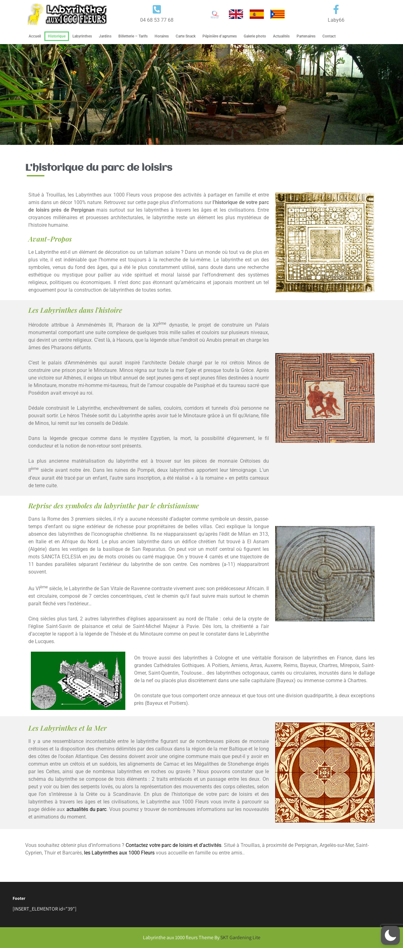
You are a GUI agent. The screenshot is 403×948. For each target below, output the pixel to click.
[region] (201, 94)
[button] (390, 935)
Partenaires (306, 36)
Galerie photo (255, 36)
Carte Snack (186, 36)
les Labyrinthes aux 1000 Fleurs (119, 853)
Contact (329, 36)
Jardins (105, 36)
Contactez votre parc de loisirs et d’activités (173, 845)
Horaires (162, 36)
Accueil (35, 36)
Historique (56, 36)
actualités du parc (86, 809)
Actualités (281, 36)
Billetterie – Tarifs (133, 36)
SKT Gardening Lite (240, 937)
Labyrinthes (82, 36)
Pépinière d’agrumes (219, 36)
